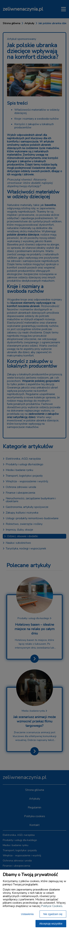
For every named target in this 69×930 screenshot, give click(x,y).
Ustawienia (27, 914)
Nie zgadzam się (53, 914)
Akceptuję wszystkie (50, 923)
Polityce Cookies (51, 906)
